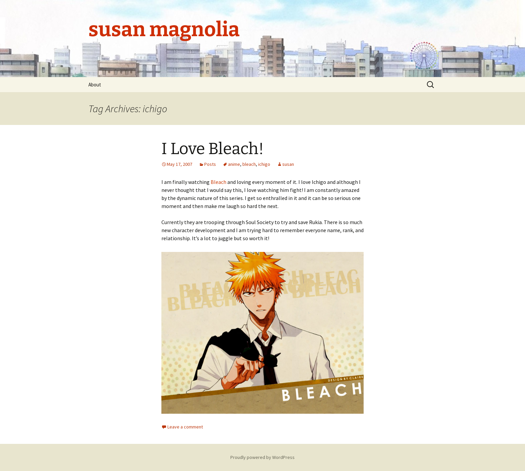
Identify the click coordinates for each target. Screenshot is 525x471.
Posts (210, 164)
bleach (249, 164)
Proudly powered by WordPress (262, 457)
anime (234, 164)
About (94, 84)
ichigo (264, 164)
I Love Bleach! (212, 148)
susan (288, 164)
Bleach (218, 182)
